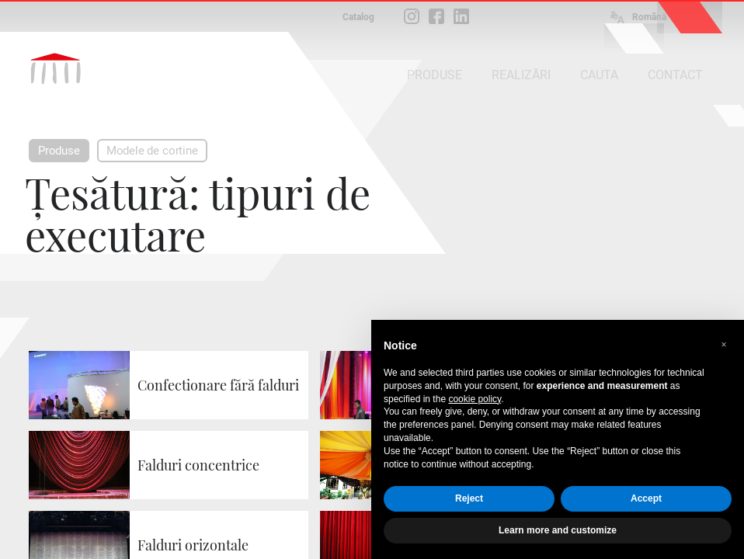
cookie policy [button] (474, 399)
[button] (723, 344)
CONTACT (675, 75)
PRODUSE (434, 75)
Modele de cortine (152, 151)
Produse (59, 151)
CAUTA (599, 75)
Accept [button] (646, 498)
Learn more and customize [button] (558, 530)
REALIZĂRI (521, 75)
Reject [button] (469, 498)
